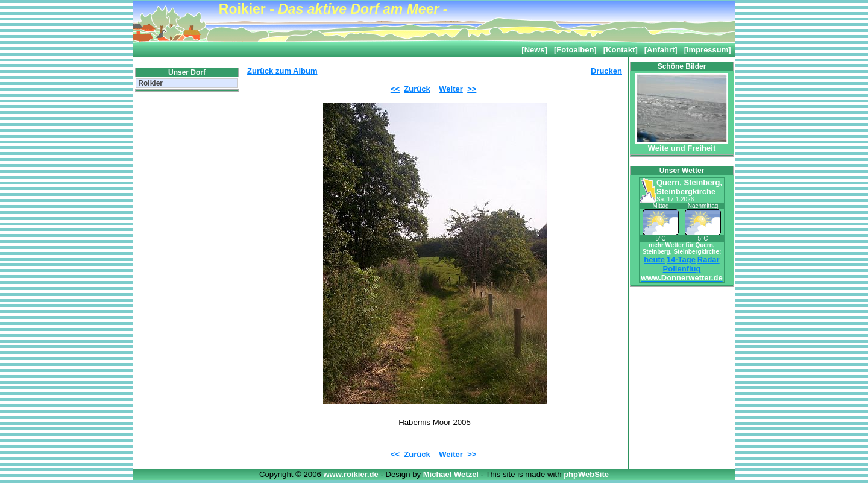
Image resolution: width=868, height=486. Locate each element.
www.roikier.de (351, 474)
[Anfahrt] (661, 49)
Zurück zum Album (282, 70)
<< (395, 88)
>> (471, 88)
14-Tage (681, 259)
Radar (708, 259)
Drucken (606, 70)
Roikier (149, 83)
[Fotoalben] (575, 49)
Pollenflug (682, 268)
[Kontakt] (620, 49)
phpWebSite (586, 474)
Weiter (451, 88)
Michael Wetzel (452, 474)
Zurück (417, 88)
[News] (534, 49)
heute (654, 259)
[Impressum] (707, 49)
